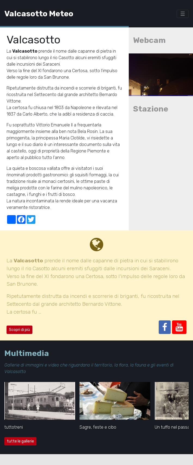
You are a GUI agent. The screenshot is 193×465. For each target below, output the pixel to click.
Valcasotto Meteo (38, 13)
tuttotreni (13, 427)
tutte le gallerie (20, 441)
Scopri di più (19, 329)
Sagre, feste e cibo (97, 427)
